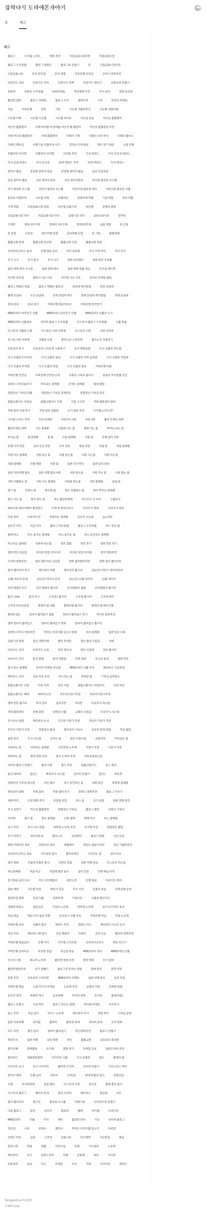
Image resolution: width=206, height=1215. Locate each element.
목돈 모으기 (120, 942)
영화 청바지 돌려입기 (20, 623)
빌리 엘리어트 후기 (19, 570)
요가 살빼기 (41, 969)
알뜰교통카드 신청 (18, 685)
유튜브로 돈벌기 (120, 82)
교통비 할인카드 (100, 898)
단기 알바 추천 (76, 410)
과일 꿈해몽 (123, 446)
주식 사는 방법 (36, 827)
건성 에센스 (92, 153)
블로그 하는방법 (59, 526)
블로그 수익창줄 (87, 526)
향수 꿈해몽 (48, 818)
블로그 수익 (62, 100)
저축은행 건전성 (17, 375)
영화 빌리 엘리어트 (110, 561)
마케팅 (59, 1164)
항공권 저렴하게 (17, 198)
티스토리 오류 (72, 1084)
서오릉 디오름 (38, 118)
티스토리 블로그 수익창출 (92, 322)
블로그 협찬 (92, 809)
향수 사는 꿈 (15, 499)
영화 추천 (55, 56)
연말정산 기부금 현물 (20, 393)
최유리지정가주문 (100, 694)
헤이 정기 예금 (105, 144)
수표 (27, 1128)
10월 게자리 (109, 579)
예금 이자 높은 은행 (39, 915)
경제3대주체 (83, 224)
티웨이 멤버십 (16, 144)
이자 (46, 1119)
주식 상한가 (14, 809)
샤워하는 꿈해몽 (39, 747)
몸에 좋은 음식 (113, 1084)
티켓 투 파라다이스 (63, 508)
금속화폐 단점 (75, 233)
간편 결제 (69, 818)
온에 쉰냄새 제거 (62, 295)
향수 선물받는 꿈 (74, 490)
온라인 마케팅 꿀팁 (101, 277)
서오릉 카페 (42, 198)
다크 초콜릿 (83, 1057)
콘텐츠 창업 (65, 862)
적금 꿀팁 (125, 729)
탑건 (32, 1110)
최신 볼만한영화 (63, 499)
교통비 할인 (39, 924)
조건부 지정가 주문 (69, 720)
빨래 (80, 1110)
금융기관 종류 (16, 641)
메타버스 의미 (16, 676)
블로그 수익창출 (17, 65)
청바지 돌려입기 (56, 1031)
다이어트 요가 (16, 1066)
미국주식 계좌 (91, 508)
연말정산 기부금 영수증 (21, 783)
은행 (77, 1146)
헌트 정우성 (65, 650)
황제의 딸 (118, 1057)
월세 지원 (46, 765)
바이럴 (96, 1110)
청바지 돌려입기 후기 (75, 614)
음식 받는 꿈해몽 (17, 667)
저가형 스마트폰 (67, 942)
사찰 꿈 (89, 437)
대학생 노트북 (85, 907)
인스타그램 (14, 960)
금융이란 (100, 738)
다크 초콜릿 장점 (48, 366)
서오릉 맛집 (34, 889)
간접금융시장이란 (110, 65)
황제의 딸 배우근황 (103, 605)
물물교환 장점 (94, 242)
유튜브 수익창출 (33, 91)
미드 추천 (13, 1031)
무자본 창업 (45, 951)
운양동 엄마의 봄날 (72, 171)
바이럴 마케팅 (92, 1004)
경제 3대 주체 (32, 224)
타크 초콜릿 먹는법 (110, 348)
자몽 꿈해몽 (14, 463)
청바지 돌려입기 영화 (53, 623)
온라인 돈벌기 (82, 774)
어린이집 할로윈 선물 (118, 189)
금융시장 (66, 1137)
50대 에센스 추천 (69, 162)
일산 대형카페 (41, 641)
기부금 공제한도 (110, 676)
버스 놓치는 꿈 (67, 534)
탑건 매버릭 (14, 774)
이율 (32, 1119)
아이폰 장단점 (16, 277)
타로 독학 (43, 685)
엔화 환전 (96, 969)
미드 (43, 1164)
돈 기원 (96, 233)
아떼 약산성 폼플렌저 (20, 136)
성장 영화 (52, 1040)
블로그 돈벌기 (16, 1004)
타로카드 (113, 1110)
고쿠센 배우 (107, 596)
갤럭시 (59, 1128)
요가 (29, 1155)
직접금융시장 (107, 56)
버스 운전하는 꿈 (73, 783)
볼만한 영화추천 (124, 933)
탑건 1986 (14, 596)
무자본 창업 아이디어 (48, 552)
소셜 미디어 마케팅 (44, 986)
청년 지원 (63, 685)
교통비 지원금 (83, 712)
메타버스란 (44, 694)
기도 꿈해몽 (42, 428)
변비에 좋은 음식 (95, 1075)
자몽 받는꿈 (66, 455)
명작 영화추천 (109, 552)
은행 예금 (91, 880)
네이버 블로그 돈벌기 (20, 765)
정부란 (122, 215)
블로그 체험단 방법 (19, 286)
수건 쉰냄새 (37, 295)
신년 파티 (38, 1004)
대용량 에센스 (16, 907)
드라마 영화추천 (17, 561)
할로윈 (65, 1110)
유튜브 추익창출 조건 (115, 375)
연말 (29, 1146)
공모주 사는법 (85, 517)
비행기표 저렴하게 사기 (46, 144)
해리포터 (13, 1155)
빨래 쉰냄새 (14, 295)
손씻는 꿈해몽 (76, 384)
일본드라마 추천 (114, 1048)
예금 (121, 1137)
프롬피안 (63, 198)
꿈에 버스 (13, 534)
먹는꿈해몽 (14, 871)
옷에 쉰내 (13, 304)
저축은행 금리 (16, 924)
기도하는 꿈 (94, 853)
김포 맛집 (119, 978)
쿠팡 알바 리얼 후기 (19, 410)
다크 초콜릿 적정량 (117, 357)
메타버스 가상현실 (114, 667)
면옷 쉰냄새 (107, 286)
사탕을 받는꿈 (72, 481)
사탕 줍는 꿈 (122, 472)
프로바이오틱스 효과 (20, 251)
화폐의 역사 (37, 995)
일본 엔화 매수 (50, 268)
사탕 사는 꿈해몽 (46, 481)
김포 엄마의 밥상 (46, 180)
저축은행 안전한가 (91, 304)
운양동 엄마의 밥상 (41, 171)
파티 (96, 1155)
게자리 (54, 1075)
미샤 (74, 1164)
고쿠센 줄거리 (83, 596)
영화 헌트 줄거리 (17, 703)
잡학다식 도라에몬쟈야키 (35, 8)
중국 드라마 (65, 1093)
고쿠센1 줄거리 (58, 596)
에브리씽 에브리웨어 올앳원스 (25, 508)
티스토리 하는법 (116, 862)
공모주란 (61, 703)
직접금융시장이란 (79, 56)
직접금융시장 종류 (38, 206)
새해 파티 (13, 800)
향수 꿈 (28, 818)
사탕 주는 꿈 (99, 472)
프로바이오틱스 (95, 942)
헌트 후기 (86, 543)
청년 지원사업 (78, 738)
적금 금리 (33, 1013)
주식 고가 (13, 260)
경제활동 (32, 1048)
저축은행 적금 (98, 915)
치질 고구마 (78, 401)
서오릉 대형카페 (109, 109)
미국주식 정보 (116, 508)
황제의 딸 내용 (46, 605)
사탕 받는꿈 (76, 472)
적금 (10, 109)
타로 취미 (13, 517)
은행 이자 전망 (16, 446)
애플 (43, 1146)
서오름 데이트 (63, 118)
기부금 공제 (124, 1013)
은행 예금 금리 (49, 251)
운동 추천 (13, 978)
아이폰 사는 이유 (71, 277)
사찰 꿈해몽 (69, 437)
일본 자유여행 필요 (19, 472)
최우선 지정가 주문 (19, 729)
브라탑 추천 (70, 153)
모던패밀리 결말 (76, 588)
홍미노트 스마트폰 (72, 339)
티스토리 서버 (83, 331)
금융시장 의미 (76, 215)
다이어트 (105, 1164)
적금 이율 (38, 898)
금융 (32, 1137)
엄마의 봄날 (14, 171)
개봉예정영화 (35, 1057)
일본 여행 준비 (96, 978)
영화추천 (83, 100)
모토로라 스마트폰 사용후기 (49, 348)
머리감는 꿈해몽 (50, 384)
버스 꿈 (80, 800)
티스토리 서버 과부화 (53, 331)
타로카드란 (34, 517)
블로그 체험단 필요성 (51, 286)
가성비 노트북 (60, 907)
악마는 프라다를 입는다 (85, 1128)
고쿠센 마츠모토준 (18, 605)
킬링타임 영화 (16, 898)
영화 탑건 (97, 783)
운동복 (81, 1155)
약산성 (11, 1128)
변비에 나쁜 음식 (37, 933)
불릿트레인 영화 (17, 428)
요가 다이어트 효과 (113, 907)
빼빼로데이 (14, 1119)
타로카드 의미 (41, 82)
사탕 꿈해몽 (96, 481)
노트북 (112, 1146)
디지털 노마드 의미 (19, 419)
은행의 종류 (109, 206)
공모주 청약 (14, 995)
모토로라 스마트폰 (38, 978)
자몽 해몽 (35, 463)
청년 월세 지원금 (90, 641)
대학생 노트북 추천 (64, 827)
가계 (99, 100)
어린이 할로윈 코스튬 (51, 189)
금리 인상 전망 (41, 446)
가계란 (11, 224)
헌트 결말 (66, 543)
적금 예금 (13, 915)
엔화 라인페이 (75, 260)
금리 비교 (115, 853)
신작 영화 (116, 1022)
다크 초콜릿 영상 (51, 357)
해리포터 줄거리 (73, 570)
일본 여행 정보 (89, 862)
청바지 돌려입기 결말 (41, 614)
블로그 (11, 56)
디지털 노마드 (32, 56)
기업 (57, 109)
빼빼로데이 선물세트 (20, 322)
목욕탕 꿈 (86, 676)
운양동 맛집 (60, 800)
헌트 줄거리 (110, 650)
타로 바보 (119, 685)
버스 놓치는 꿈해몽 (39, 534)
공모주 (48, 1110)
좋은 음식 (33, 1031)
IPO (118, 1093)
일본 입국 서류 (116, 632)
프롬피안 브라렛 (17, 153)
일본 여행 (32, 1040)
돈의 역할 (60, 74)
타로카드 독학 (66, 82)
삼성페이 (76, 836)
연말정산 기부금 (67, 809)
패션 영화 (13, 862)
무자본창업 (28, 1084)
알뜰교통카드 (89, 765)
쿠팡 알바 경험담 (49, 410)
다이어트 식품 (60, 1057)
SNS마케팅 (58, 91)
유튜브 (42, 1128)
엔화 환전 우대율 (102, 260)
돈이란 (98, 995)
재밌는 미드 (85, 924)
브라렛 (11, 818)
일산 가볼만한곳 (122, 845)
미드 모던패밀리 (48, 880)
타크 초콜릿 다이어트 (20, 357)
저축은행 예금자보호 (59, 304)
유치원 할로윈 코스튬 (104, 180)
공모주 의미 (14, 526)
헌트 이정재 (87, 650)
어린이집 (60, 1146)
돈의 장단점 (39, 74)
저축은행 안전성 (84, 74)
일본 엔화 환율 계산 (79, 268)
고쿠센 (48, 1137)
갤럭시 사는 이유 (42, 277)
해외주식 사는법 (55, 774)
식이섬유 (94, 1146)
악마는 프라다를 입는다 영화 (60, 632)
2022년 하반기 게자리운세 (107, 570)
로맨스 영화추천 (87, 791)
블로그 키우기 (114, 791)
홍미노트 (57, 836)
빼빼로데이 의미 (92, 951)
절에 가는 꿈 (91, 428)
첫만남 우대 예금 (79, 144)
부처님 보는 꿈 (115, 428)
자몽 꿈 (54, 463)
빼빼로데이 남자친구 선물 (61, 313)
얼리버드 (13, 1057)
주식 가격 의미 (97, 251)
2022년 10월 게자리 (81, 579)
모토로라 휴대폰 (109, 1040)
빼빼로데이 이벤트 (68, 978)
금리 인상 (100, 933)
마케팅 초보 (90, 1048)
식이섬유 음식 (49, 853)
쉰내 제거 (33, 304)
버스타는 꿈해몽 (17, 543)
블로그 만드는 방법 (64, 1004)
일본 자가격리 (75, 463)
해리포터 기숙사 (73, 729)
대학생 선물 (59, 712)
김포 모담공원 (100, 171)
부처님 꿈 (13, 437)
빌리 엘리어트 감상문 (47, 561)
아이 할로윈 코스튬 (19, 189)
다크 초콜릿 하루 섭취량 (84, 357)
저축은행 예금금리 (18, 942)
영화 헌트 (123, 658)
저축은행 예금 (16, 986)
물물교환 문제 (16, 242)
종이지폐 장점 (50, 233)
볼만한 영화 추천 (64, 960)
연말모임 (118, 1075)
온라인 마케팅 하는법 (48, 667)
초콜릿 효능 (99, 889)
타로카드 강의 (16, 650)
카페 (88, 1164)
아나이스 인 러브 (91, 499)
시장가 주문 (115, 747)
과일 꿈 (103, 446)
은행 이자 (43, 942)
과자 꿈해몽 (93, 632)
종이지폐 (13, 1048)
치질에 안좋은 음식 (39, 862)
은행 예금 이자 (106, 871)
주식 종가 (33, 260)
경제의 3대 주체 (58, 224)
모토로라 (13, 1164)
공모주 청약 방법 (101, 729)
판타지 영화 (14, 1075)
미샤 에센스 (117, 162)
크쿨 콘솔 (121, 322)
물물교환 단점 (69, 242)
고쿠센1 (71, 1075)
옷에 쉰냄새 (121, 295)
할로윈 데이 (78, 1119)
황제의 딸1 (14, 614)
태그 (23, 22)
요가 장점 (98, 800)
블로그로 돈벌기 (70, 65)
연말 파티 (103, 1013)
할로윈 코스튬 (57, 1102)
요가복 (50, 1048)
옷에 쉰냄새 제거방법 (93, 295)
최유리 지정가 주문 (100, 720)
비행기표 (80, 1102)
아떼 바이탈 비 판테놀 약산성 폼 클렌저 (58, 127)
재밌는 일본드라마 (94, 845)
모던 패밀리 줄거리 (47, 588)
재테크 (123, 1164)
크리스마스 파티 (117, 1066)
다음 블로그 (14, 1110)
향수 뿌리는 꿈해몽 (104, 490)
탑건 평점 (38, 658)
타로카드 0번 (68, 419)
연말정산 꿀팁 (115, 827)
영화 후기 (68, 1048)
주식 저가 (120, 251)
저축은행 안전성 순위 (47, 375)
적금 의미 (35, 526)
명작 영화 (88, 960)
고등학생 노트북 (67, 747)
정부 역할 (127, 198)
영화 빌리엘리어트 (80, 561)
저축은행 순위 (123, 889)
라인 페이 (49, 783)
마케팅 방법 (116, 986)
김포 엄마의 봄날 (17, 180)
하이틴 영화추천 (105, 614)
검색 (189, 8)
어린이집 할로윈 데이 (84, 189)
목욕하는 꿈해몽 (58, 517)
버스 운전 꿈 (113, 526)
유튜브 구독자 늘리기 (81, 375)
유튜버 (11, 91)
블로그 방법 (97, 836)
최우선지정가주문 (70, 694)
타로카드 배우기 (92, 82)
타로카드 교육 (41, 650)
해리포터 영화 (16, 791)
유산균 (93, 1084)
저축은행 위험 (103, 366)
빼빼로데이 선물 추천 (82, 667)
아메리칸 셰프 (47, 845)
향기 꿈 (12, 490)
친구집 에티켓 (107, 268)
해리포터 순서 (41, 720)
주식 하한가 (14, 836)
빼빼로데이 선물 (120, 951)
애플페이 (69, 845)
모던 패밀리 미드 (17, 588)
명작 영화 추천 (38, 756)
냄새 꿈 (116, 481)
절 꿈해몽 (33, 437)
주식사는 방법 (16, 720)
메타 (60, 1119)
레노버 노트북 (38, 960)
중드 (101, 1057)
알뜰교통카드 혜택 (18, 694)
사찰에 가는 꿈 (66, 428)
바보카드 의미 (16, 658)
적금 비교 (35, 871)
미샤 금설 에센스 (17, 162)
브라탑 (37, 1022)
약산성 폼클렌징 (39, 809)
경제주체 (58, 898)
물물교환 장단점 (42, 242)
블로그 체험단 (43, 65)
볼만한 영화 (14, 100)
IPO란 (78, 703)
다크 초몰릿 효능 (77, 366)
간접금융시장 (15, 74)
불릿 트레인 (65, 641)
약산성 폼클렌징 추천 (102, 127)
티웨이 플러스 (125, 136)
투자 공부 (41, 703)
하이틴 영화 (79, 995)
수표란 (29, 233)
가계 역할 (13, 206)
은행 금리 (35, 1075)
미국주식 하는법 (100, 703)
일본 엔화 (13, 889)
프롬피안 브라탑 (44, 153)
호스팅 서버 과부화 (19, 339)
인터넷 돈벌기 (91, 1066)
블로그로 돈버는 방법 (69, 969)
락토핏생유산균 (93, 756)
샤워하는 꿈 (14, 747)
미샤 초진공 (43, 162)
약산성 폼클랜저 (112, 118)
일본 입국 (13, 738)
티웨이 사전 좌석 (98, 136)
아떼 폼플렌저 (49, 136)
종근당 (37, 1102)
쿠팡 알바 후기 (61, 791)
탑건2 (102, 774)
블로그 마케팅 (38, 100)
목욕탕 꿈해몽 (120, 783)
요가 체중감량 (82, 348)
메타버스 (85, 1093)
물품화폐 (114, 233)
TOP (198, 1201)
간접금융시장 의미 (18, 215)
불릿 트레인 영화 (114, 419)
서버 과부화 (107, 331)
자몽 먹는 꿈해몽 (17, 455)
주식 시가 (53, 260)
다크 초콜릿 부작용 (19, 366)
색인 (69, 1040)
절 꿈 (50, 437)
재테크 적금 (57, 889)
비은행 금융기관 (67, 206)
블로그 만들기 (108, 1031)
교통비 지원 (93, 986)
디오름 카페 (14, 118)
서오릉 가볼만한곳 (80, 109)
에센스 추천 (62, 924)
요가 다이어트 (41, 1066)
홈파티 (53, 1022)
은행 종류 (38, 712)
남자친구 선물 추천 (70, 915)
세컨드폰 (71, 880)
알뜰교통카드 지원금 (20, 401)
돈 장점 (12, 233)
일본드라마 (47, 1155)
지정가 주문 (92, 747)
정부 (43, 109)
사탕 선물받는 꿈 (17, 481)
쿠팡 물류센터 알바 (105, 401)
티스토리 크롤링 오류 (20, 331)
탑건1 (33, 774)
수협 (10, 1084)
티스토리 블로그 (17, 1093)
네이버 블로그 (116, 1119)
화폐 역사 (89, 818)
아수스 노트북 (55, 1013)
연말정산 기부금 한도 (92, 393)
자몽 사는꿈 (88, 455)
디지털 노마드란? (103, 410)
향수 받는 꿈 (38, 499)
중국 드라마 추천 (65, 756)
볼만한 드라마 (66, 1066)
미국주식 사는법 (109, 712)
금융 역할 (105, 224)
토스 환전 (111, 765)
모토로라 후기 (16, 348)
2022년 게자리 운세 (48, 579)
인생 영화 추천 (36, 800)
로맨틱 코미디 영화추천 (21, 632)
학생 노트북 (122, 915)
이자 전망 (64, 446)
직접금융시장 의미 (49, 215)
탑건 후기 (34, 596)
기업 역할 (107, 198)
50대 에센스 (95, 162)
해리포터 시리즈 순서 (112, 924)
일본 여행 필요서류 (50, 472)
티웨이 (82, 933)
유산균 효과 (102, 658)
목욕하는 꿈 (14, 756)
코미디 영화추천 (111, 74)
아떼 (111, 641)
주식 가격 (78, 889)
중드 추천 (66, 765)
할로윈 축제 (73, 1022)
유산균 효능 (67, 951)
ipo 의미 (107, 517)
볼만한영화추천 (17, 969)
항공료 (104, 1093)
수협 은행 (128, 144)
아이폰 (112, 1155)
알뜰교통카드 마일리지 (91, 685)
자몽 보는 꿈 (43, 455)
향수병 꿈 (50, 490)
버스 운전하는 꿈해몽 (96, 534)
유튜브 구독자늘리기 (20, 384)
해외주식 (13, 1040)
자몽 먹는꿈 (111, 455)
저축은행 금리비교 (18, 951)
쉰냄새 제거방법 (81, 286)
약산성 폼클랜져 (17, 127)
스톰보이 (115, 499)
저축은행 (27, 109)
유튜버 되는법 (43, 543)
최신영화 (85, 1137)
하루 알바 (80, 658)
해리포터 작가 (81, 1013)
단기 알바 (108, 960)
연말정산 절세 (47, 729)
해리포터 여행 (47, 570)
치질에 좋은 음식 (59, 871)
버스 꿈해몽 (111, 818)
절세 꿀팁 (99, 384)
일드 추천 (13, 1013)
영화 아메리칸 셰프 (19, 845)
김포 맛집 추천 (41, 676)
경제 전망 (116, 969)
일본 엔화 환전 (121, 800)
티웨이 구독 (73, 136)
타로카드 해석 (114, 880)
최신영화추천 (83, 1031)
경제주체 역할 (85, 198)
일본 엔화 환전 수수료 (20, 268)
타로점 (112, 1128)
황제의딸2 (117, 995)
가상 (97, 1119)
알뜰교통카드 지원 (51, 401)
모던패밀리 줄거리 (105, 588)
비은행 (90, 206)
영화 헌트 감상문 (17, 552)
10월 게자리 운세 (18, 579)
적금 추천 (13, 933)
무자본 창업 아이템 (81, 552)
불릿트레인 (72, 853)
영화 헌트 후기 (108, 543)
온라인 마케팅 (119, 100)
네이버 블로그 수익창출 (54, 322)
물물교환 (86, 1040)
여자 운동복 (73, 251)
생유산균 (38, 907)
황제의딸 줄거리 (73, 605)
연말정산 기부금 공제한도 (56, 393)
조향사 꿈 (30, 490)
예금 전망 (84, 446)
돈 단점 (124, 224)
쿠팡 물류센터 (16, 712)
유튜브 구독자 (116, 809)
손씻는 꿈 (55, 738)
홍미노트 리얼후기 (102, 339)
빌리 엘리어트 (16, 1102)
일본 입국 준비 (101, 463)
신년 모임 (118, 836)
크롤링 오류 (45, 339)
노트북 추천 (70, 986)
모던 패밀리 (63, 933)
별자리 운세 (42, 1093)
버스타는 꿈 (65, 676)
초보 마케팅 (45, 419)
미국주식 (114, 1004)
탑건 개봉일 (59, 658)
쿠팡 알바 (38, 791)
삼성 (29, 1164)
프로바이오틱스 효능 (20, 853)
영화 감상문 (126, 91)
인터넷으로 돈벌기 (104, 1102)
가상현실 (105, 1137)
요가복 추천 (91, 827)
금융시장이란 (101, 215)
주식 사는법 (34, 738)
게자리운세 (36, 836)
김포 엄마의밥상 (73, 180)
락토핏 (118, 774)
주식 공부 (104, 91)
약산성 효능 (87, 118)
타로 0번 (90, 419)
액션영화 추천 (82, 91)
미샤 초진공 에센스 (119, 153)
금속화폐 (58, 995)
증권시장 (13, 1146)
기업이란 (77, 898)
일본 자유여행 (16, 1022)
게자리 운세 (95, 1022)
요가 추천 (13, 827)
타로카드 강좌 (16, 82)
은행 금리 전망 (110, 437)
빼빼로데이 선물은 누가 (99, 313)
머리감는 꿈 (121, 738)
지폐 (65, 1155)
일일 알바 (49, 1084)
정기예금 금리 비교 (19, 880)
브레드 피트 (14, 1137)
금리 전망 (83, 871)
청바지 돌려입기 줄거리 (88, 623)
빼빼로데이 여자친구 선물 (23, 313)
